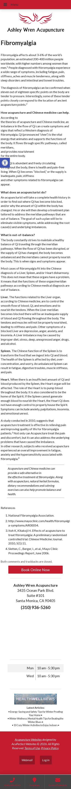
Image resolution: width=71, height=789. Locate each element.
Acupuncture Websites (28, 739)
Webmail (27, 760)
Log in (45, 760)
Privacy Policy (50, 748)
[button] (5, 163)
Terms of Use (32, 748)
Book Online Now (35, 570)
